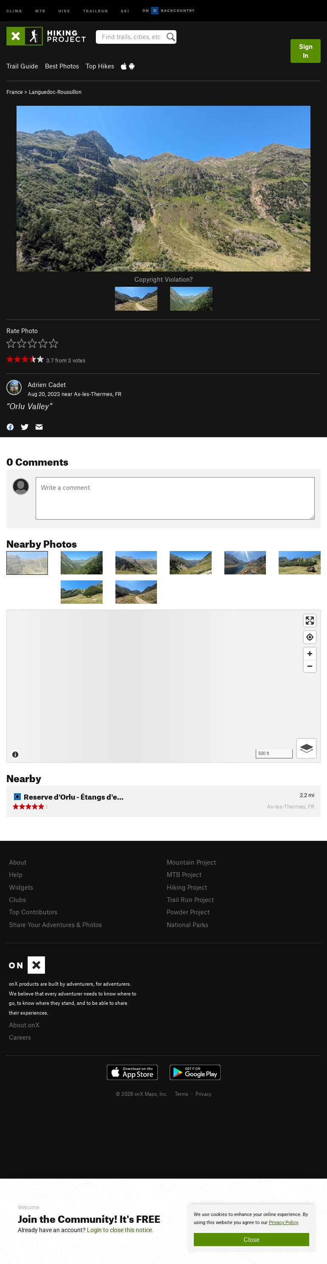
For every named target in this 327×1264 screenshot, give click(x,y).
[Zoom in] (310, 654)
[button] (10, 426)
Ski (125, 10)
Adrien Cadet (47, 384)
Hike (64, 10)
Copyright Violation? (163, 279)
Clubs (17, 899)
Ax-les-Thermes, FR (97, 393)
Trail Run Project (190, 899)
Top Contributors (33, 912)
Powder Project (188, 912)
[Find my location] (310, 637)
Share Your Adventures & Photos (55, 924)
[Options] (306, 748)
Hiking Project (187, 887)
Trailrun (95, 10)
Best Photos (62, 66)
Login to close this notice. (120, 1230)
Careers (20, 1037)
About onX (24, 1025)
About (17, 862)
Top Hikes (100, 66)
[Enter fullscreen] (310, 620)
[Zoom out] (310, 666)
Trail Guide (22, 66)
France (14, 91)
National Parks (187, 924)
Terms (181, 1094)
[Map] (163, 686)
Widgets (21, 887)
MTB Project (184, 874)
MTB (40, 10)
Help (15, 874)
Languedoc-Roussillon (55, 91)
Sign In (306, 50)
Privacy (204, 1094)
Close (251, 1239)
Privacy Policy (283, 1222)
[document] (251, 1228)
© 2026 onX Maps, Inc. (142, 1094)
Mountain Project (191, 862)
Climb (14, 10)
